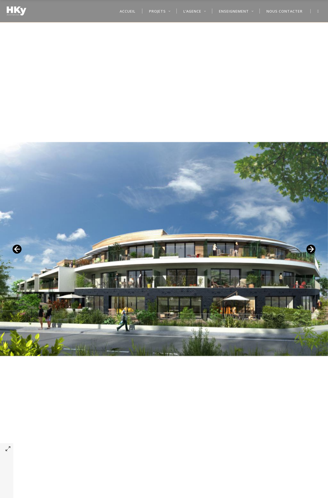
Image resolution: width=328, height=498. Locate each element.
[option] (164, 249)
